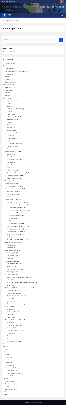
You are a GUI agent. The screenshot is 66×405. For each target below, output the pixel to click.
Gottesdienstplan (10, 69)
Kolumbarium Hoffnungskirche (14, 368)
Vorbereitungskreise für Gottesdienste (18, 226)
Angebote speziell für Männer (14, 242)
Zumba (9, 103)
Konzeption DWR (8, 376)
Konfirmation (9, 352)
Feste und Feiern (10, 306)
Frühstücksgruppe (12, 146)
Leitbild (5, 394)
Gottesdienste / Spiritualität (13, 199)
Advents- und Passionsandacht (18, 213)
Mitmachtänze (11, 127)
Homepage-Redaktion (13, 194)
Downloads (8, 362)
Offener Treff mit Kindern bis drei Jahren (19, 277)
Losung (7, 386)
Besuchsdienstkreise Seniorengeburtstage (19, 173)
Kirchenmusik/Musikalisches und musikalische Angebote (22, 288)
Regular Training (11, 130)
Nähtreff (9, 167)
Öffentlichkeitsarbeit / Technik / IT (15, 189)
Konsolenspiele (11, 149)
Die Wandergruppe (12, 119)
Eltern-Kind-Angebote (11, 274)
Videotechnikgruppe (13, 197)
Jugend (7, 79)
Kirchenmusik (9, 74)
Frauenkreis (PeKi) (12, 256)
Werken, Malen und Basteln (13, 151)
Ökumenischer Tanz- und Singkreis (17, 304)
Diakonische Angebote (11, 170)
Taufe (6, 349)
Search (61, 40)
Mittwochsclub (11, 266)
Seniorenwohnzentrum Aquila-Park (19, 210)
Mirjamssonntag (13, 221)
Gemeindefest (11, 309)
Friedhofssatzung (12, 370)
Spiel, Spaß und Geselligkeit (13, 141)
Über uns (5, 378)
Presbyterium (9, 90)
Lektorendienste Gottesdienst (16, 231)
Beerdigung (8, 357)
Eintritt (7, 360)
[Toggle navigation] (9, 15)
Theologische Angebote (12, 183)
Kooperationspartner (11, 389)
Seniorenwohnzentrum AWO (17, 207)
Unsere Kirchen (9, 381)
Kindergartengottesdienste (17, 215)
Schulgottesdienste (14, 218)
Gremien (5, 344)
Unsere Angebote (8, 98)
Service (5, 346)
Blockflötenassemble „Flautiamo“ (17, 296)
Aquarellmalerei (11, 157)
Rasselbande (11, 285)
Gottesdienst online (9, 63)
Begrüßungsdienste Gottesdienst (17, 229)
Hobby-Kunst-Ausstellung (14, 312)
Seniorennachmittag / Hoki (15, 269)
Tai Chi (9, 122)
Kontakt (7, 95)
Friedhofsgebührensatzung (15, 373)
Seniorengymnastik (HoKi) (14, 264)
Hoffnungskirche (12, 328)
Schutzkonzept (9, 392)
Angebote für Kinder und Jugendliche (16, 320)
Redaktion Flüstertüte (13, 191)
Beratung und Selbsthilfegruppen (14, 234)
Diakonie (7, 93)
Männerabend (11, 248)
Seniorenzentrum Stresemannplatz (19, 205)
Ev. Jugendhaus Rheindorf (16, 330)
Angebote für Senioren (12, 261)
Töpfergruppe (11, 162)
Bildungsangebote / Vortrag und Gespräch (17, 133)
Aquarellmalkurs (11, 165)
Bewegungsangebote (11, 101)
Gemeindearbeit (8, 52)
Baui (8, 336)
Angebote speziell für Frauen (13, 250)
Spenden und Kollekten (12, 384)
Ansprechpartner (10, 87)
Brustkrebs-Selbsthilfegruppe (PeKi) (17, 240)
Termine (5, 66)
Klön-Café (10, 280)
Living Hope (10, 298)
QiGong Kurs (10, 106)
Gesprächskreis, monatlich (15, 186)
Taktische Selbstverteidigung (15, 109)
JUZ (8, 338)
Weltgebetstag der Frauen (16, 224)
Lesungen (10, 314)
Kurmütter (10, 258)
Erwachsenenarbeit (10, 82)
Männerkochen (11, 245)
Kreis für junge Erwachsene (15, 143)
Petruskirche (10, 322)
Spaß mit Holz (11, 154)
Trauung (7, 354)
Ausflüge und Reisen (11, 181)
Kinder (7, 77)
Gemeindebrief (9, 365)
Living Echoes (11, 301)
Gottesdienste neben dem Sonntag (17, 202)
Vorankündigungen (12, 138)
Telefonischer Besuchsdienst (15, 175)
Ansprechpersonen (9, 85)
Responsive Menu (62, 1)
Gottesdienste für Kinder (14, 341)
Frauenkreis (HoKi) (12, 253)
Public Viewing (11, 317)
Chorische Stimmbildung (14, 290)
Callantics (10, 125)
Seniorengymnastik (12, 272)
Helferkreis (12, 333)
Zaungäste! (10, 135)
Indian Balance (11, 114)
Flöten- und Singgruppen (14, 293)
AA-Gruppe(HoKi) (12, 237)
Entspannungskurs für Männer (16, 117)
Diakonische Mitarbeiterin (14, 178)
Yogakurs (10, 111)
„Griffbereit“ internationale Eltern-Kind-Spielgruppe (22, 282)
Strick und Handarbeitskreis (15, 159)
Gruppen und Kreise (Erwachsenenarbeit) (17, 71)
